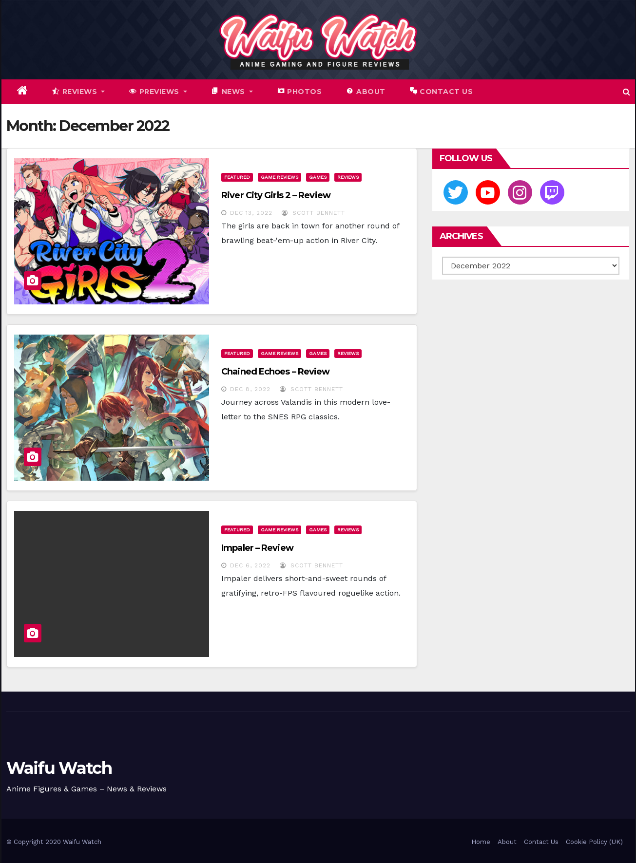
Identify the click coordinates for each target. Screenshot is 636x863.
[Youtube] (487, 192)
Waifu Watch (59, 768)
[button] (626, 91)
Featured (237, 177)
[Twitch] (552, 192)
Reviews (348, 177)
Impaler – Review (257, 548)
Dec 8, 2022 (250, 389)
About (507, 841)
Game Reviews (279, 177)
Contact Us (541, 841)
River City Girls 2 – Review (275, 195)
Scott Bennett (313, 212)
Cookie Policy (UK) (594, 841)
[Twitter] (455, 192)
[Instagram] (520, 192)
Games (318, 177)
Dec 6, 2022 (250, 565)
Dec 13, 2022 (251, 212)
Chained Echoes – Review (275, 371)
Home (480, 841)
